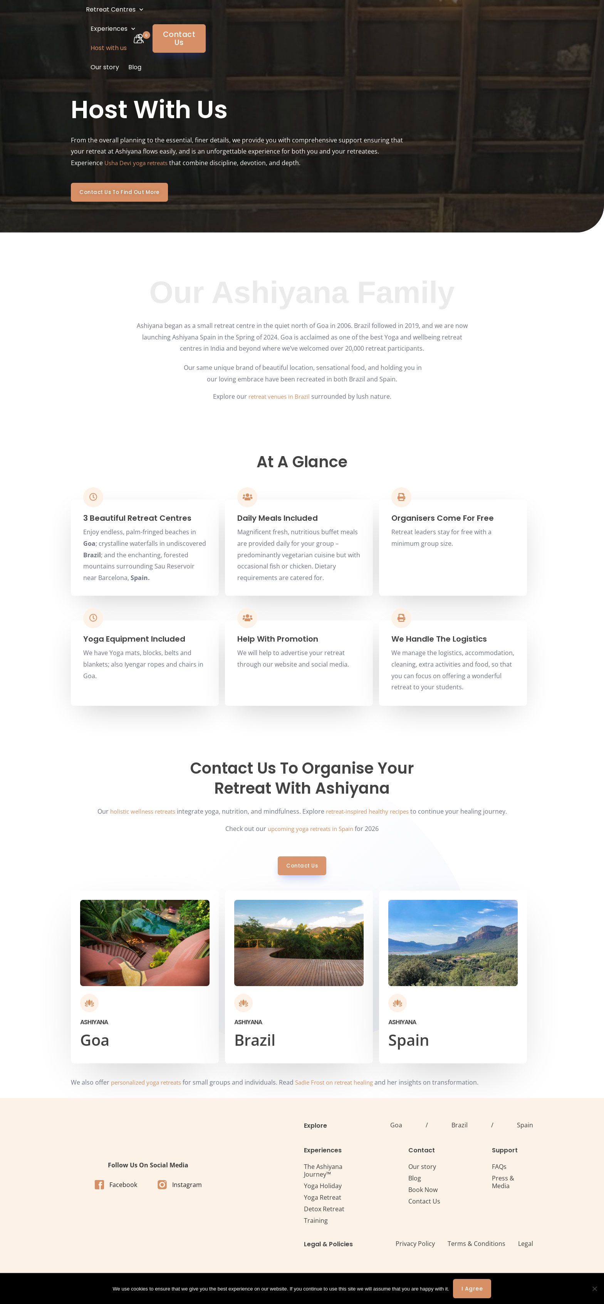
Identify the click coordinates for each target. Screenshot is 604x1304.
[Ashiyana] (89, 1006)
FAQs (499, 1170)
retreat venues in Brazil (279, 397)
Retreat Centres (174, 19)
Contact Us (424, 1205)
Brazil (459, 1128)
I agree (472, 1288)
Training (316, 1224)
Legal (525, 1247)
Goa (396, 1128)
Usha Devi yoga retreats (139, 163)
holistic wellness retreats (138, 814)
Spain (525, 1128)
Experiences (234, 19)
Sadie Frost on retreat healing (346, 1086)
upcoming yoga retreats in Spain (310, 832)
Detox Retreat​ (324, 1212)
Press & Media (503, 1185)
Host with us (284, 19)
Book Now (423, 1193)
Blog (355, 19)
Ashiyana (94, 1025)
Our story (325, 19)
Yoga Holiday (323, 1189)
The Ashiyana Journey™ (323, 1174)
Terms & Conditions (476, 1247)
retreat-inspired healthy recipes (371, 814)
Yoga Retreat (322, 1201)
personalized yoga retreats (150, 1086)
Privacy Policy (415, 1247)
